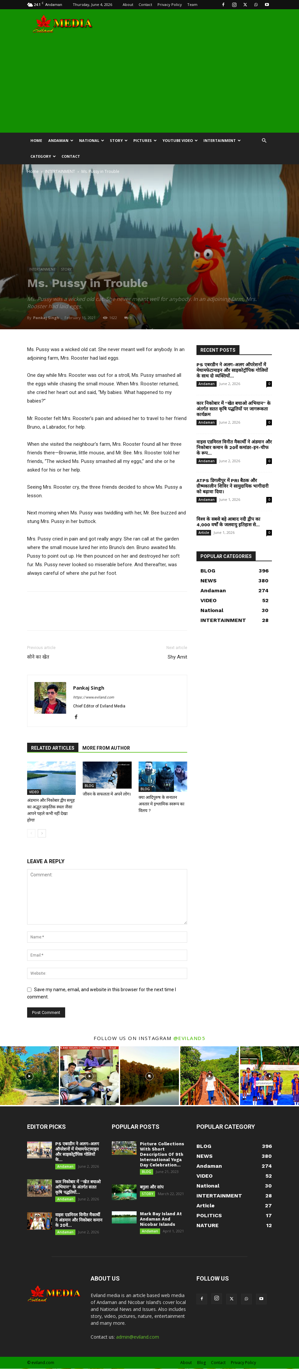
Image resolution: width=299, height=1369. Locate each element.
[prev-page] (31, 833)
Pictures (145, 140)
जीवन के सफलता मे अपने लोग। (107, 794)
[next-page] (42, 833)
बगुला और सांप (151, 1187)
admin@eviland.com (137, 1337)
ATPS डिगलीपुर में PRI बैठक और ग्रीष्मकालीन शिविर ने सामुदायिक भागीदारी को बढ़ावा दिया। (232, 486)
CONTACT (71, 156)
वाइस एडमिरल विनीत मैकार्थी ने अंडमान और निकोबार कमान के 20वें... (78, 1220)
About (128, 4)
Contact (145, 4)
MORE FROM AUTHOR (106, 748)
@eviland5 (189, 1038)
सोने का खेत (38, 657)
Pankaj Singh (46, 317)
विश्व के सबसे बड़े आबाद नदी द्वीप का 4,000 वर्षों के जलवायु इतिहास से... (228, 521)
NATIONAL (91, 140)
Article (203, 532)
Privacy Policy (169, 4)
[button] (264, 141)
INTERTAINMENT (222, 140)
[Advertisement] (149, 83)
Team (192, 4)
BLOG (89, 785)
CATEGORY (43, 156)
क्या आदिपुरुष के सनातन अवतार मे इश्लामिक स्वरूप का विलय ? (161, 804)
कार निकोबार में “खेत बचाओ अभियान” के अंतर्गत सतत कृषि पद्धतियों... (78, 1187)
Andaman (60, 140)
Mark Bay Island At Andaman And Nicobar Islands (161, 1219)
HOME (36, 140)
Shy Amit (177, 657)
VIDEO (34, 792)
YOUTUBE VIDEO (180, 140)
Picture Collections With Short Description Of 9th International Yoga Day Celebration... (162, 1154)
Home (33, 171)
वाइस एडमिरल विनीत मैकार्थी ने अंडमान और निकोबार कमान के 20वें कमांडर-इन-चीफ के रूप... (234, 447)
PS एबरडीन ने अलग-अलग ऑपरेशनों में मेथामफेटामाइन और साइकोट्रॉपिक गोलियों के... (77, 1151)
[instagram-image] (29, 1075)
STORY (119, 140)
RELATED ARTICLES (52, 748)
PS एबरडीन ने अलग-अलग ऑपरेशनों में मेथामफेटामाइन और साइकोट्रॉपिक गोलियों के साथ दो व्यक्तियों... (232, 370)
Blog (201, 1363)
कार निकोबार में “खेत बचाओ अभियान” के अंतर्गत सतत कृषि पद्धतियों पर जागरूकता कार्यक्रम (233, 409)
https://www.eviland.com (93, 697)
